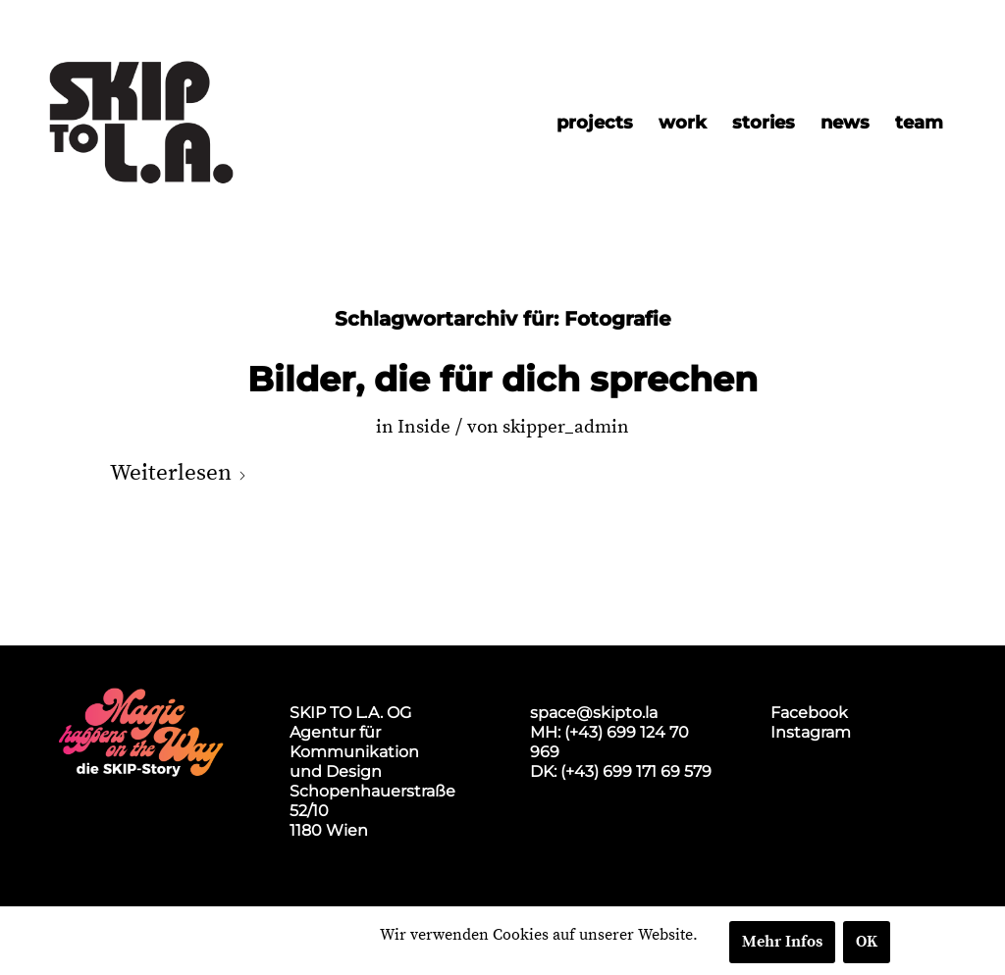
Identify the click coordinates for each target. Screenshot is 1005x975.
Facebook (809, 712)
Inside (423, 427)
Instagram (810, 732)
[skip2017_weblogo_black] (141, 122)
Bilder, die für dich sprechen (502, 379)
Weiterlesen (178, 473)
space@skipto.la (594, 712)
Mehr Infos (782, 941)
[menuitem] (595, 122)
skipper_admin (565, 427)
